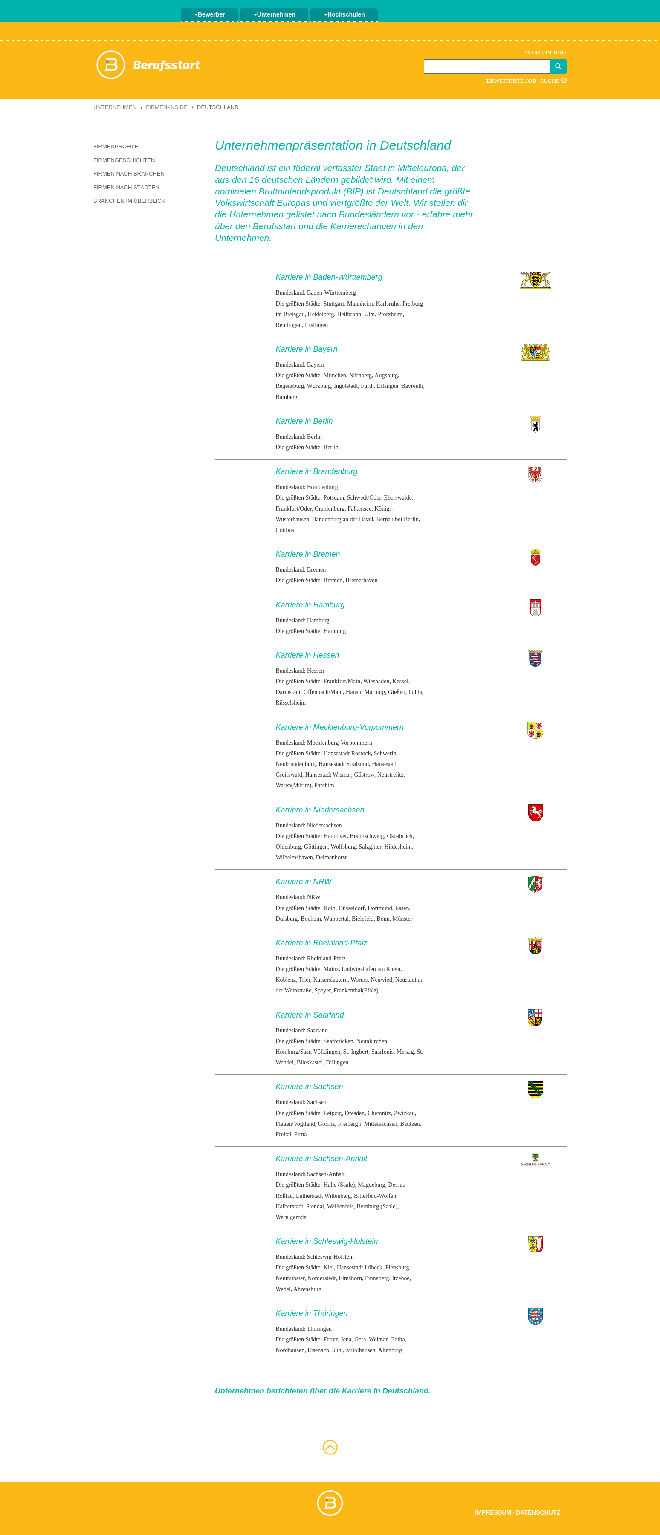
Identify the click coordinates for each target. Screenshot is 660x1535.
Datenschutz (538, 1512)
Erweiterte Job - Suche (526, 81)
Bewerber (209, 14)
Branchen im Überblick (129, 201)
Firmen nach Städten (126, 187)
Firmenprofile (115, 146)
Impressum (493, 1512)
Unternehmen (274, 14)
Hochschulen (344, 14)
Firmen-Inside (167, 107)
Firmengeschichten (124, 160)
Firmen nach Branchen (129, 174)
